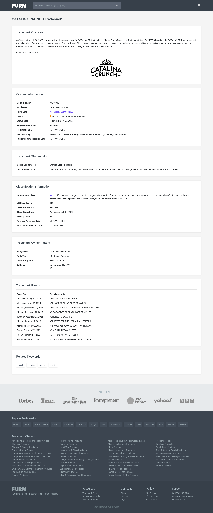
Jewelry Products (68, 456)
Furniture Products (68, 444)
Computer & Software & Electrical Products (31, 453)
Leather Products (68, 462)
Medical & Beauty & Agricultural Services (126, 441)
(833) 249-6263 (180, 493)
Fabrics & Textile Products (24, 472)
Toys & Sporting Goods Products (171, 450)
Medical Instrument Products (121, 444)
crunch (20, 365)
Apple (27, 424)
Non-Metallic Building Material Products (126, 456)
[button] (199, 5)
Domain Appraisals (91, 496)
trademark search (29, 494)
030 (51, 195)
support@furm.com (182, 496)
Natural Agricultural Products (121, 453)
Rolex (138, 424)
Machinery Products (69, 472)
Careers (124, 496)
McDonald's (115, 424)
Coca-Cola (68, 424)
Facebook (82, 424)
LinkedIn (151, 499)
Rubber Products (164, 441)
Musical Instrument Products (121, 450)
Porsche (128, 424)
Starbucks (150, 424)
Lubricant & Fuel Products (72, 469)
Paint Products (115, 459)
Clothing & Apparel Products (25, 447)
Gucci (103, 424)
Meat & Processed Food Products (75, 475)
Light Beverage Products (71, 466)
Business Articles (90, 499)
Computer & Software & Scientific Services (31, 456)
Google (93, 424)
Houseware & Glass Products (73, 450)
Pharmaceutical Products (119, 469)
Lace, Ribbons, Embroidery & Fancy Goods (79, 459)
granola (42, 365)
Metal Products (115, 447)
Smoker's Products (164, 444)
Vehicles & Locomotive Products (170, 459)
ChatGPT (56, 424)
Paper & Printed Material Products (123, 462)
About (123, 493)
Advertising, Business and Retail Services (30, 441)
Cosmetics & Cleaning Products (26, 462)
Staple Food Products (166, 447)
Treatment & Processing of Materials (172, 456)
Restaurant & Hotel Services (120, 472)
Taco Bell (171, 424)
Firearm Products (20, 475)
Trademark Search (90, 493)
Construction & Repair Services (26, 459)
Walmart (183, 424)
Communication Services (23, 450)
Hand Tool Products (69, 447)
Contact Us (178, 499)
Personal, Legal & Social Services (123, 466)
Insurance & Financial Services (74, 453)
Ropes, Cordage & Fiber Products (123, 475)
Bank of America (41, 424)
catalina (31, 365)
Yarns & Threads (163, 466)
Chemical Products (20, 444)
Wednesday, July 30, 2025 (61, 112)
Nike (161, 424)
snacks (53, 365)
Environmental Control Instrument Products (32, 469)
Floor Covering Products (71, 441)
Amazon (16, 424)
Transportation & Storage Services (171, 453)
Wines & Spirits (163, 462)
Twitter (151, 493)
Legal (123, 499)
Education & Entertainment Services (28, 466)
